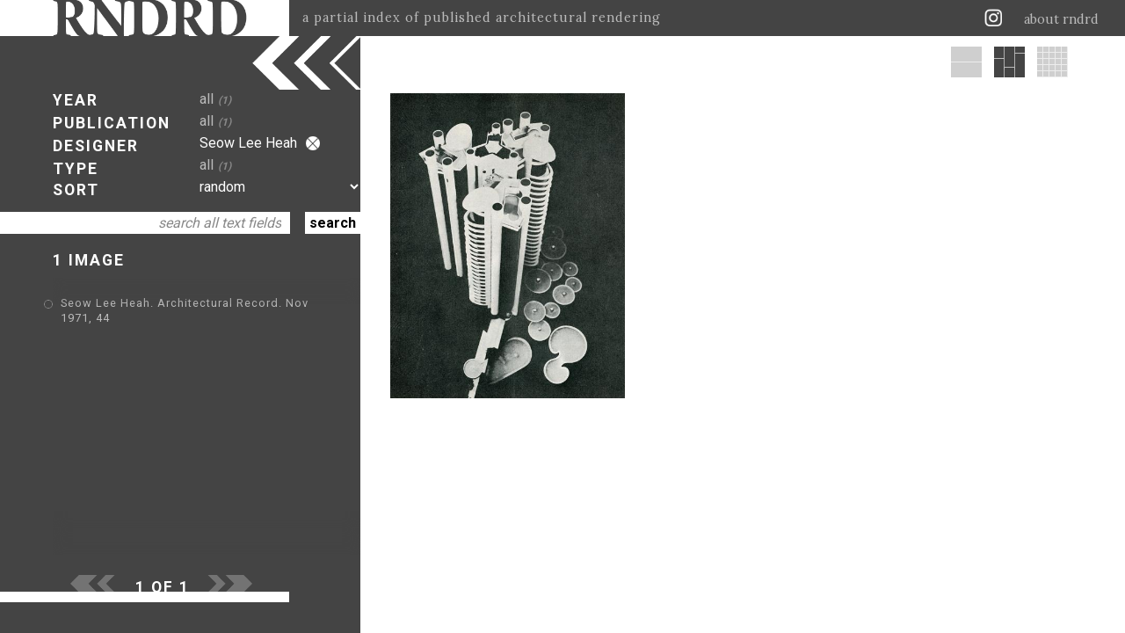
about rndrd (1061, 19)
